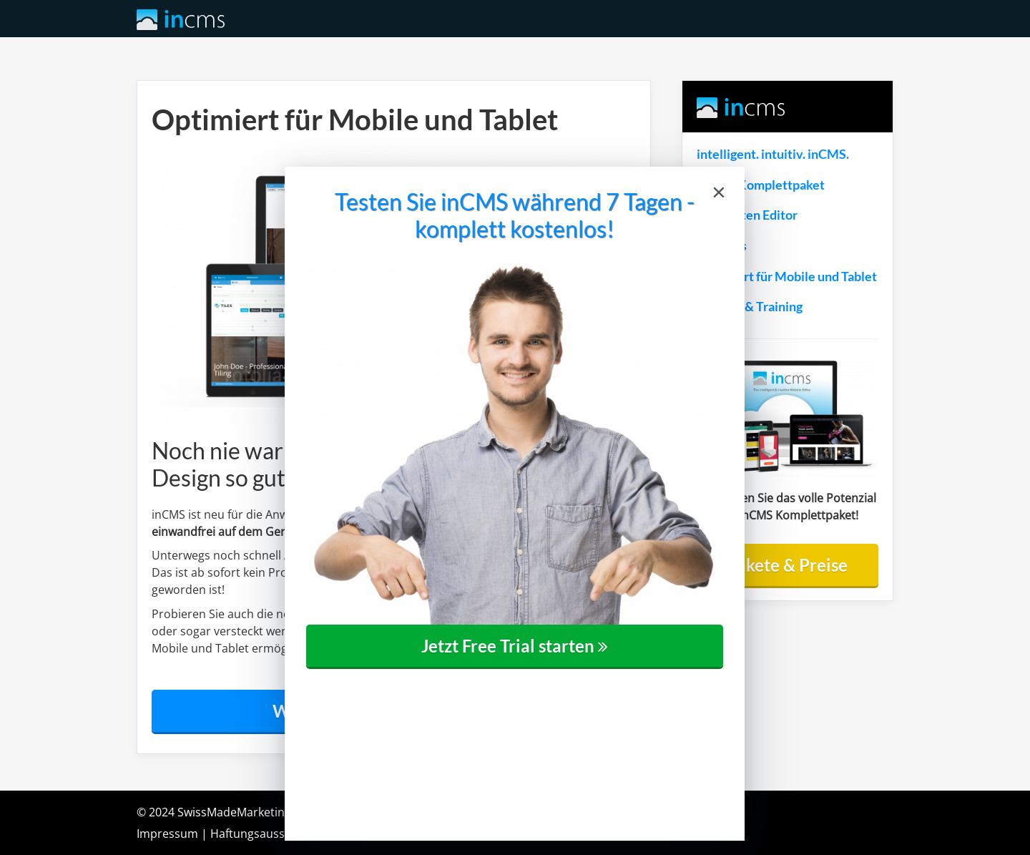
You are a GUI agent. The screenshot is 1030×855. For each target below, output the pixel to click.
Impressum (167, 833)
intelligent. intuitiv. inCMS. (773, 154)
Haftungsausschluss (264, 833)
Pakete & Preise (787, 564)
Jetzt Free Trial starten (514, 645)
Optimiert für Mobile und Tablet (787, 276)
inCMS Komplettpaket (761, 184)
